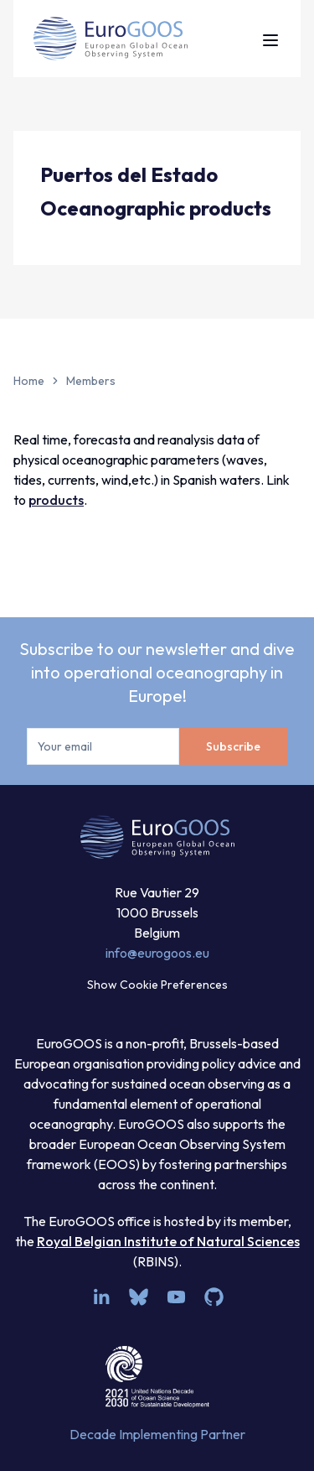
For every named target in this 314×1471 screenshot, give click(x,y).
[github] (214, 1297)
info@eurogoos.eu (157, 952)
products (56, 499)
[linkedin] (101, 1297)
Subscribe (233, 746)
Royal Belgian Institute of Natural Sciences (168, 1241)
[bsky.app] (138, 1297)
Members (91, 380)
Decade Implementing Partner (157, 1434)
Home (28, 380)
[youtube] (176, 1297)
